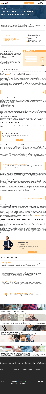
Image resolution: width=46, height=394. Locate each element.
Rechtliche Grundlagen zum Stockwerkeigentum (11, 35)
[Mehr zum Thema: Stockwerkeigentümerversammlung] (43, 198)
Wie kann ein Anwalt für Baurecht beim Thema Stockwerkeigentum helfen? (11, 40)
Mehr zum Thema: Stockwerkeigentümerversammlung (33, 198)
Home (12, 2)
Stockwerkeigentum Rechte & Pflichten (10, 38)
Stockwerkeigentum (8, 8)
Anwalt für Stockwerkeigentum (17, 231)
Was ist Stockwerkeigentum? (7, 262)
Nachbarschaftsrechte (38, 215)
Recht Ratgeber (18, 3)
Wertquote (8, 74)
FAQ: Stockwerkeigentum (8, 41)
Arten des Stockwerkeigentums (9, 37)
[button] (23, 262)
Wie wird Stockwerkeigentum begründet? (9, 281)
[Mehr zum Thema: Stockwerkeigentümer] (43, 92)
